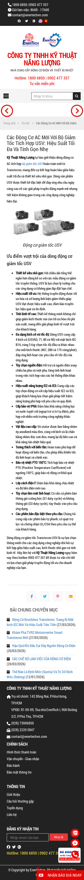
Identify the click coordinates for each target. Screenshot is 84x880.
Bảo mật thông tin (19, 772)
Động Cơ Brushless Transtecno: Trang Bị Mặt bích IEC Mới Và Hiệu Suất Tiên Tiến (40, 622)
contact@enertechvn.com (30, 14)
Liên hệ (12, 814)
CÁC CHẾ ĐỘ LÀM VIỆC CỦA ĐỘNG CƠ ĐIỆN (41, 658)
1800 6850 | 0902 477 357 (30, 4)
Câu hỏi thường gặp (20, 801)
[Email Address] (28, 837)
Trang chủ (9, 123)
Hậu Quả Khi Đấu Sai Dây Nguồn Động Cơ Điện (43, 645)
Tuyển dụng (15, 807)
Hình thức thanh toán (21, 752)
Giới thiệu (13, 794)
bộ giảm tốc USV (32, 164)
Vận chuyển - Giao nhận (23, 758)
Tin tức (25, 123)
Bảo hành (13, 765)
